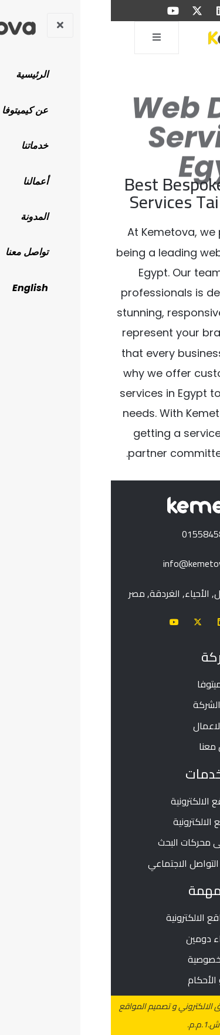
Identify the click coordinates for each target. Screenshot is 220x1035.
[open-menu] (45, 37)
